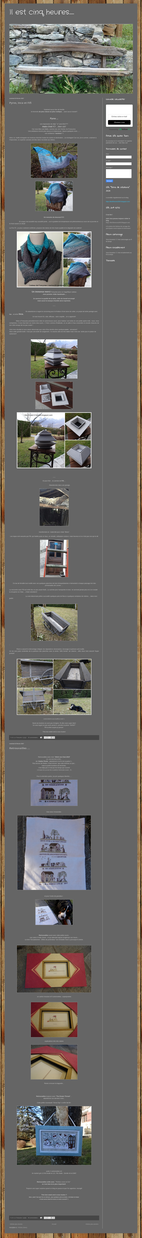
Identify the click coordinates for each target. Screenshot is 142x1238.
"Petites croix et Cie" (63, 1182)
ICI (54, 126)
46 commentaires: (33, 1217)
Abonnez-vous (119, 122)
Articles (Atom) (22, 1227)
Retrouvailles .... (19, 748)
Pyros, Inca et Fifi (20, 102)
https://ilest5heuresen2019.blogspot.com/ (118, 222)
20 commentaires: (33, 737)
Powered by (119, 129)
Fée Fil (13, 228)
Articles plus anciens (92, 1224)
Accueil (54, 1224)
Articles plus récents (16, 1224)
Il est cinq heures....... (41, 12)
